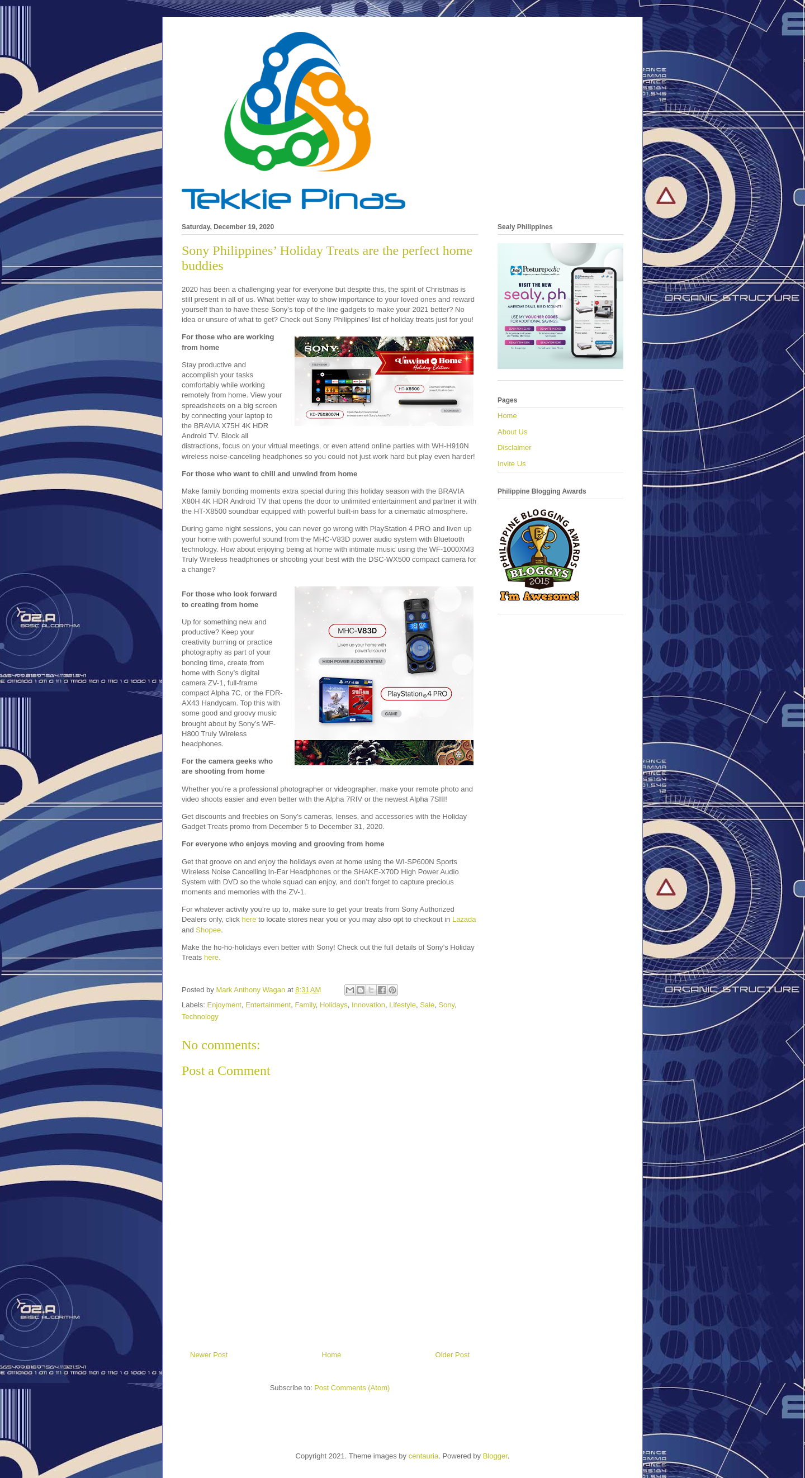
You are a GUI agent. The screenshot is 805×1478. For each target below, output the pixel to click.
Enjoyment (224, 1005)
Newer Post (209, 1355)
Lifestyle (402, 1005)
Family (305, 1005)
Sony (446, 1005)
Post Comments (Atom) (352, 1388)
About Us (512, 432)
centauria (423, 1456)
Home (332, 1355)
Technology (200, 1016)
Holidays (334, 1005)
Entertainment (268, 1005)
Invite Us (512, 463)
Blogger (495, 1456)
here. (213, 957)
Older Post (452, 1355)
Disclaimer (515, 447)
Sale (427, 1005)
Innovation (368, 1005)
